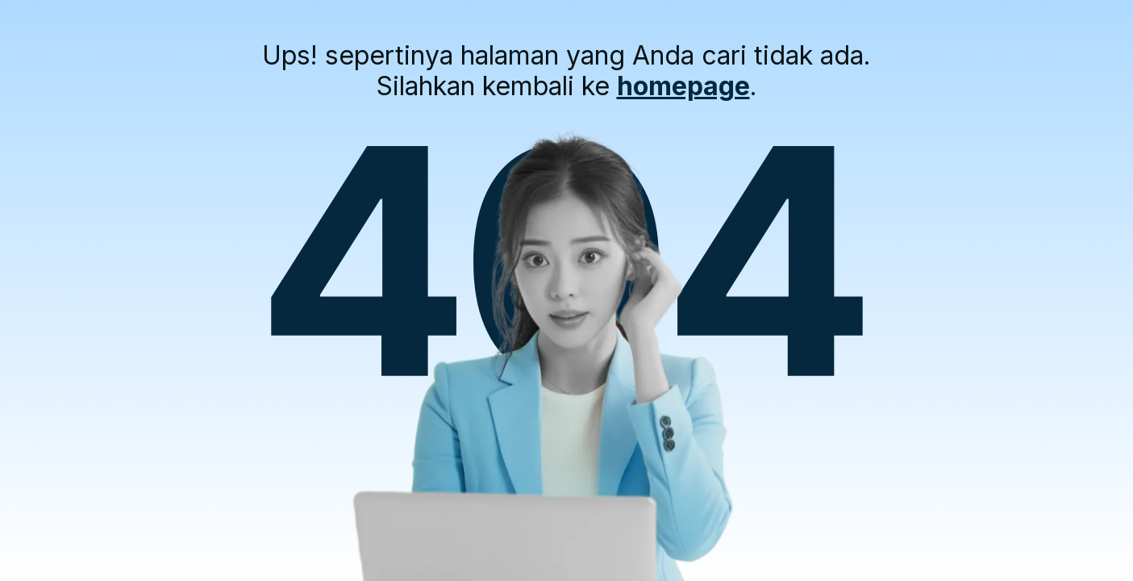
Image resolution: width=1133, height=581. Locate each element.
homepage (683, 86)
